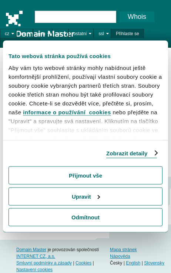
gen (41, 33)
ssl (101, 33)
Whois (137, 16)
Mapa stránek (123, 249)
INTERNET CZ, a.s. (35, 256)
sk (59, 33)
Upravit (86, 196)
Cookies (83, 263)
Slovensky (154, 263)
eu (23, 33)
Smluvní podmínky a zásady (44, 263)
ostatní (80, 33)
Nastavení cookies (34, 269)
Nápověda (120, 256)
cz (7, 33)
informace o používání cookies (67, 112)
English (133, 263)
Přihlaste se (127, 33)
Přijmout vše (85, 175)
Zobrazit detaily (127, 153)
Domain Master (40, 23)
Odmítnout (85, 217)
